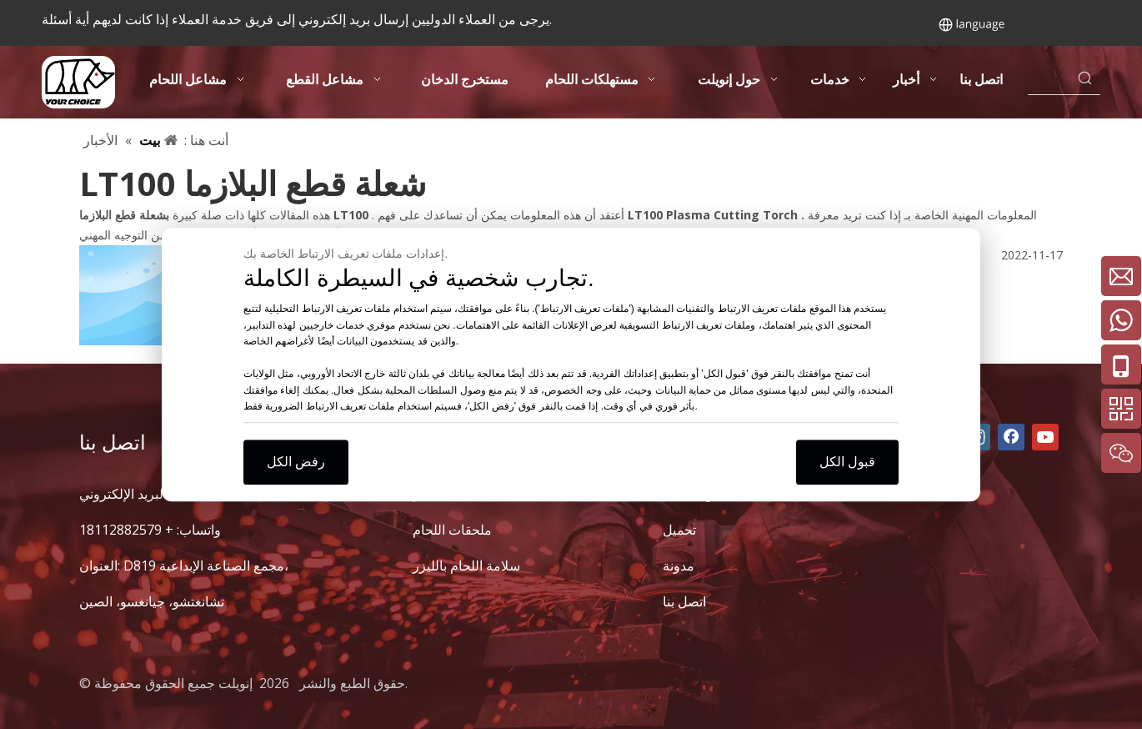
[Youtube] (1045, 437)
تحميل (679, 529)
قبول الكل (847, 462)
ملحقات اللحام (452, 529)
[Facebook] (1011, 437)
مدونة (678, 565)
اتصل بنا (684, 601)
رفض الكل (296, 462)
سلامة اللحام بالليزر (466, 565)
